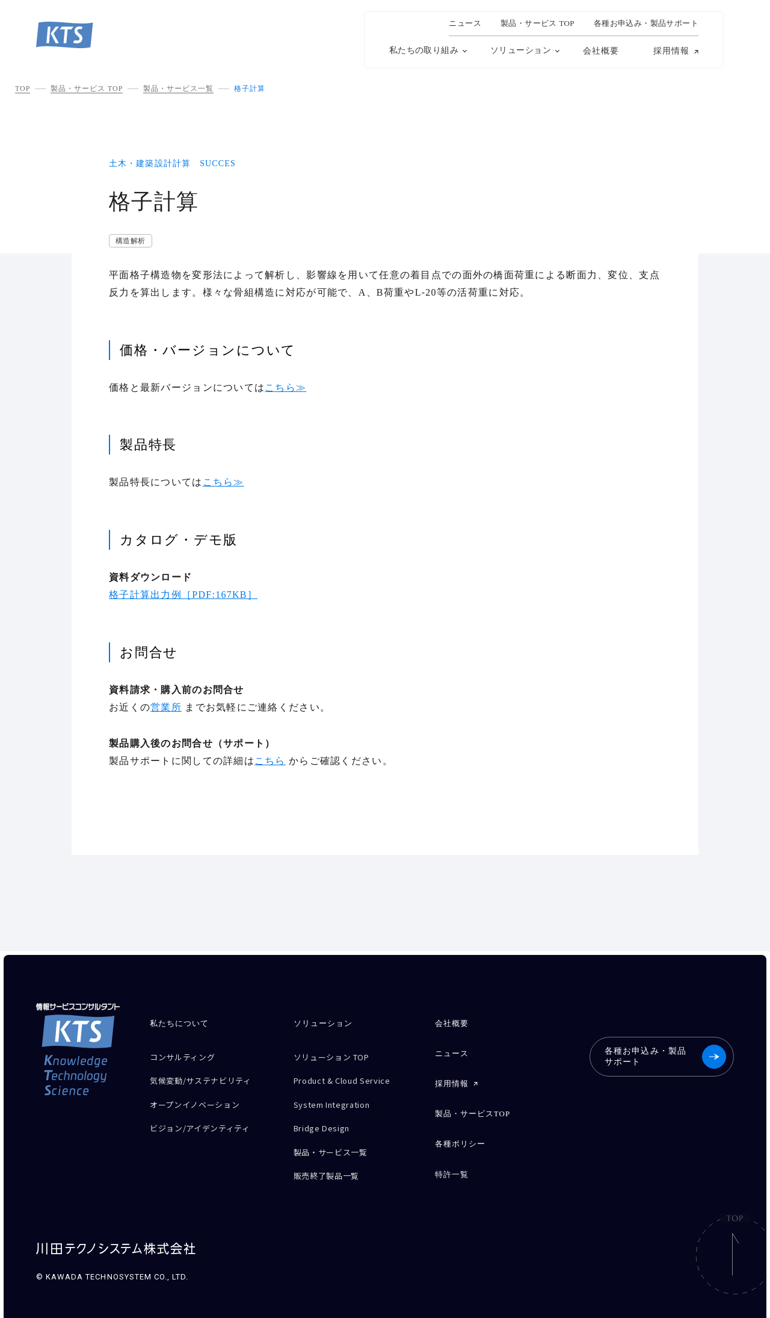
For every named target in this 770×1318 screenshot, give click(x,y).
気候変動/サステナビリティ (208, 1076)
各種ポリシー (460, 1134)
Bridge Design (326, 1119)
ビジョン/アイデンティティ (207, 1119)
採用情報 (671, 51)
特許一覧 (452, 1161)
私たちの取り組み (423, 50)
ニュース (465, 23)
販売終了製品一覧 (331, 1161)
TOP (22, 88)
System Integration (339, 1097)
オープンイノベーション (201, 1097)
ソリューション (520, 50)
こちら (270, 761)
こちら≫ (285, 387)
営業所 (166, 707)
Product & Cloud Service (350, 1076)
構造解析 (131, 241)
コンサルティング (187, 1055)
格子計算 (249, 88)
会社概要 (601, 50)
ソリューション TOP (337, 1055)
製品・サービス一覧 (178, 88)
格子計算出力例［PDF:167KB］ (183, 594)
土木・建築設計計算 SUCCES (172, 163)
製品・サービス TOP (87, 88)
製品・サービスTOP (473, 1106)
